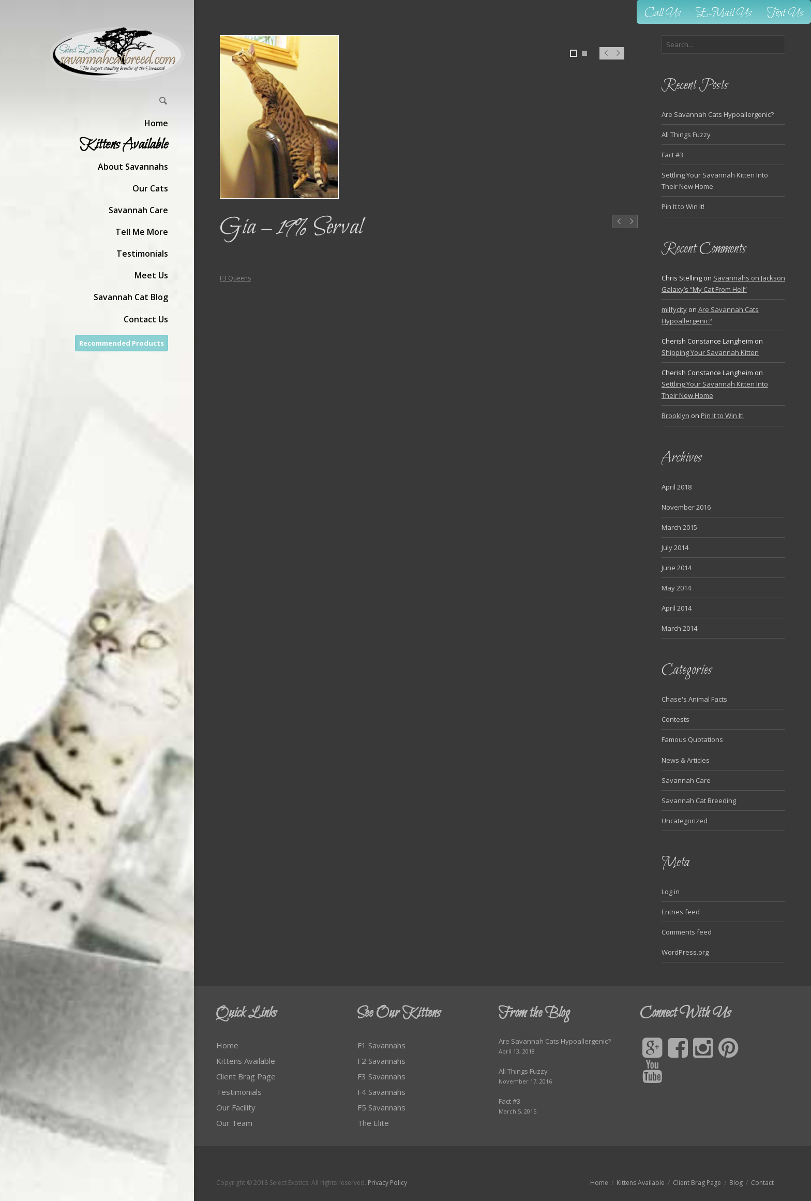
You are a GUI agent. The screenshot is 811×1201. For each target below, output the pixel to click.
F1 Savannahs (381, 1045)
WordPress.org (685, 952)
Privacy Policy (387, 1182)
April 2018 (677, 487)
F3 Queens (235, 278)
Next (618, 58)
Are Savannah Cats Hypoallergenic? (718, 114)
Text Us (785, 13)
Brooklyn (675, 415)
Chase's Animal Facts (694, 699)
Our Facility (236, 1107)
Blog (736, 1182)
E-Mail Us (724, 13)
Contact (762, 1182)
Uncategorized (685, 820)
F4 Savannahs (381, 1092)
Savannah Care (686, 780)
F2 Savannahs (381, 1061)
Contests (675, 719)
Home (227, 1045)
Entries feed (681, 911)
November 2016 (686, 507)
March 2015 (679, 527)
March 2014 (679, 628)
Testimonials (239, 1092)
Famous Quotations (692, 739)
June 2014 (677, 567)
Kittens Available (245, 1061)
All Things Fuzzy (686, 134)
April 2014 (677, 608)
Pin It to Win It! (683, 206)
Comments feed (687, 932)
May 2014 (676, 587)
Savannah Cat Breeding (699, 800)
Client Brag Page (246, 1076)
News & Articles (686, 760)
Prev (605, 58)
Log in (671, 891)
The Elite (373, 1123)
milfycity (674, 309)
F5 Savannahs (381, 1107)
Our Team (234, 1123)
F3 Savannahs (381, 1076)
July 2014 (675, 547)
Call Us (662, 13)
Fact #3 (672, 154)
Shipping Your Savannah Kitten (710, 352)
